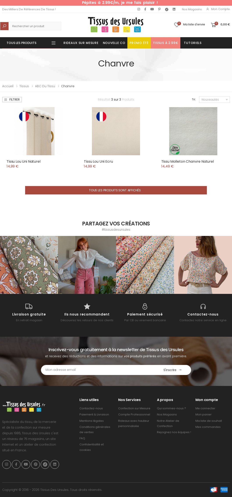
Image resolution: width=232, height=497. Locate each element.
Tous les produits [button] (21, 43)
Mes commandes (208, 427)
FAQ (82, 438)
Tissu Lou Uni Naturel (23, 161)
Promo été (139, 43)
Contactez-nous (91, 408)
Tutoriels (192, 43)
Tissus (24, 86)
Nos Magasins (192, 9)
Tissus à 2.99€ (165, 43)
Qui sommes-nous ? (171, 408)
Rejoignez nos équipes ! (174, 432)
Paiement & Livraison (94, 414)
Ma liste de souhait (208, 421)
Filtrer (12, 99)
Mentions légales (91, 421)
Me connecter (205, 408)
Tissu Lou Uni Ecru (98, 161)
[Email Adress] (97, 370)
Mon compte (218, 9)
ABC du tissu (45, 86)
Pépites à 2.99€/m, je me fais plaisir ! (120, 2)
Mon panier (203, 414)
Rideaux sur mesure (80, 43)
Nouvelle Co (114, 43)
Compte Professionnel (134, 414)
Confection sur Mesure (134, 408)
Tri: (194, 99)
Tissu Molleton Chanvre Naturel (187, 161)
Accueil (7, 86)
